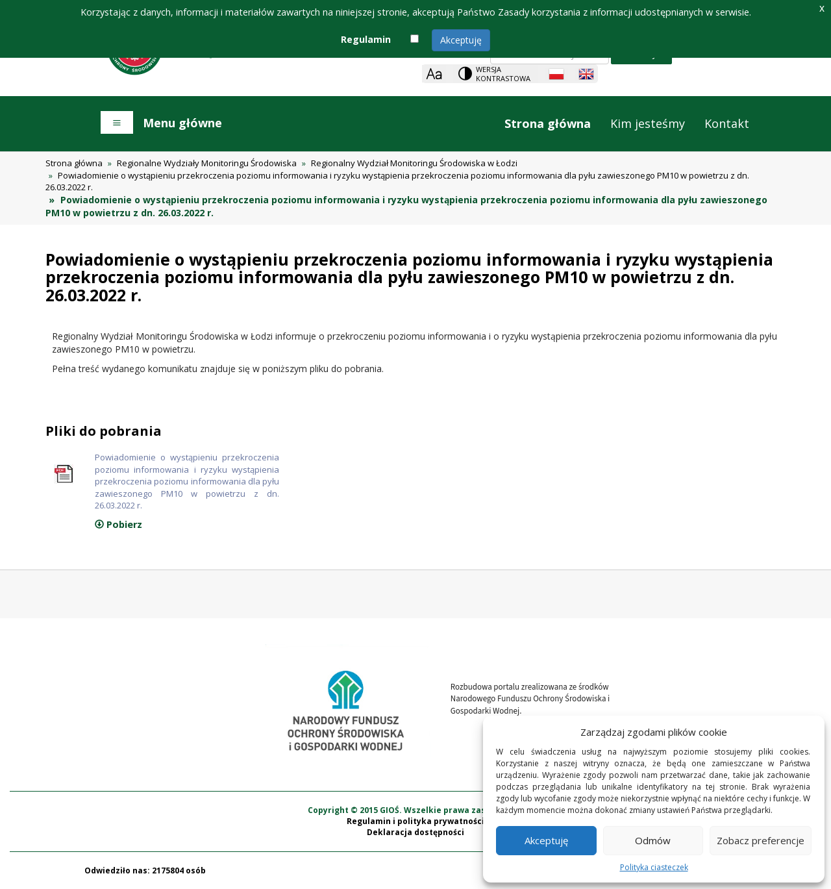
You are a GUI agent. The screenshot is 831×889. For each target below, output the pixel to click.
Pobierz (118, 524)
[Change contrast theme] (495, 73)
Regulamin (366, 39)
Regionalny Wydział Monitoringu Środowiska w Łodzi (414, 163)
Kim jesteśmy (647, 123)
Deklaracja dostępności (415, 832)
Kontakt (726, 123)
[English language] (586, 74)
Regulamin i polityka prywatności (415, 821)
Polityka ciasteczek (654, 867)
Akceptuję (461, 40)
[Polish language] (556, 74)
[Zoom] (434, 73)
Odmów (653, 840)
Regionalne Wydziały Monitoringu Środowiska (207, 163)
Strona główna (547, 123)
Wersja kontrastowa (503, 73)
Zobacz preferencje (760, 840)
